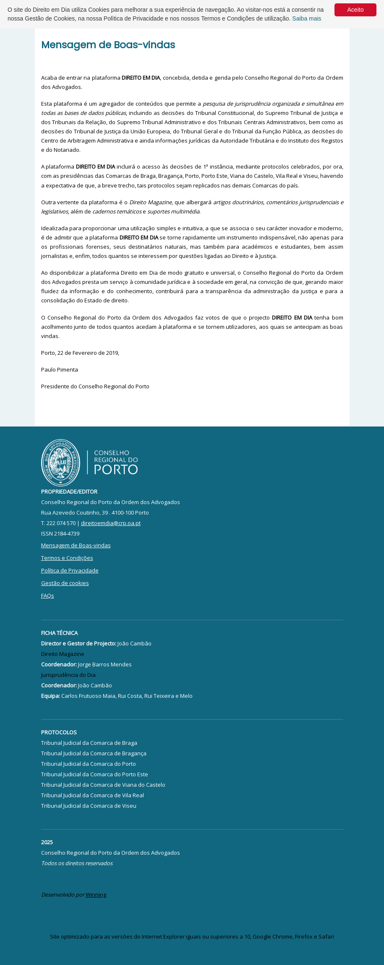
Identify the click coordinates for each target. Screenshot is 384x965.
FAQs (47, 595)
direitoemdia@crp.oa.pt (111, 523)
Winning (96, 894)
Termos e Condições (67, 558)
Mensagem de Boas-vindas (76, 545)
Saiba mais (306, 18)
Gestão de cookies (65, 583)
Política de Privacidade (70, 570)
